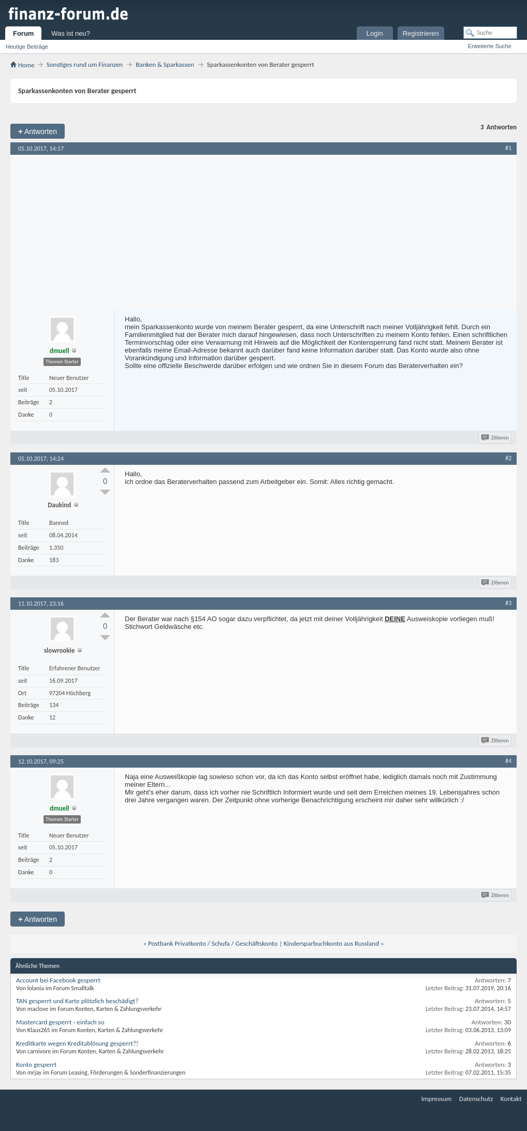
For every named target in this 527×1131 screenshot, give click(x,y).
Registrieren (421, 33)
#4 (508, 761)
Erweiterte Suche (489, 46)
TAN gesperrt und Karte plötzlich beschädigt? (77, 1001)
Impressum (436, 1099)
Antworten (37, 131)
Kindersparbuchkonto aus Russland (331, 943)
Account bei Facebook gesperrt (58, 980)
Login (375, 33)
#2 (508, 458)
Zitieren (495, 437)
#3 (508, 603)
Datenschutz (476, 1099)
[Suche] (490, 32)
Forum (23, 33)
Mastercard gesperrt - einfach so (60, 1022)
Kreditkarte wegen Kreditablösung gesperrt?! (77, 1043)
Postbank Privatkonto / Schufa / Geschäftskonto (212, 943)
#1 (508, 148)
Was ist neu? (70, 33)
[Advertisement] (263, 232)
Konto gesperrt (36, 1064)
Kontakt (511, 1099)
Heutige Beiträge (27, 46)
